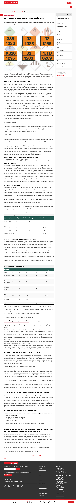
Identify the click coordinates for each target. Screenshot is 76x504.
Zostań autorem (42, 483)
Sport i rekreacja (60, 52)
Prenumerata (41, 481)
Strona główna (6, 11)
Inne (39, 471)
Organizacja (59, 36)
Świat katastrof (60, 58)
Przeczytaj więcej (26, 501)
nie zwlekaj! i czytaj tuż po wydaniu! (64, 73)
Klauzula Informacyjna (43, 491)
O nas (40, 475)
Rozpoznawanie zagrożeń (18, 11)
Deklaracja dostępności (43, 493)
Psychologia (59, 39)
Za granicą (59, 44)
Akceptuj (70, 501)
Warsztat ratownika (61, 28)
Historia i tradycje (60, 50)
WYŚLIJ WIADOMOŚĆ (63, 472)
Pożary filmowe (60, 55)
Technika (59, 31)
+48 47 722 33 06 (61, 471)
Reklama (40, 480)
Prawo (58, 47)
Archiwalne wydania (61, 66)
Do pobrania (41, 473)
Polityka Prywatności (42, 489)
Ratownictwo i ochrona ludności (63, 18)
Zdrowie (58, 42)
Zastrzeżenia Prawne (42, 488)
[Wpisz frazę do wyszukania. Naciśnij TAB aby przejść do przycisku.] (66, 7)
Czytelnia (11, 11)
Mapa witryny (41, 495)
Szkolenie (59, 34)
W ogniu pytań (60, 23)
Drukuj (5, 458)
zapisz (18, 469)
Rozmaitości (59, 60)
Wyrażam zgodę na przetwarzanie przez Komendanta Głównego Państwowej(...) (19, 472)
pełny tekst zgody (7, 474)
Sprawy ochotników (61, 63)
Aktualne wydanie (42, 466)
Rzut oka (59, 20)
